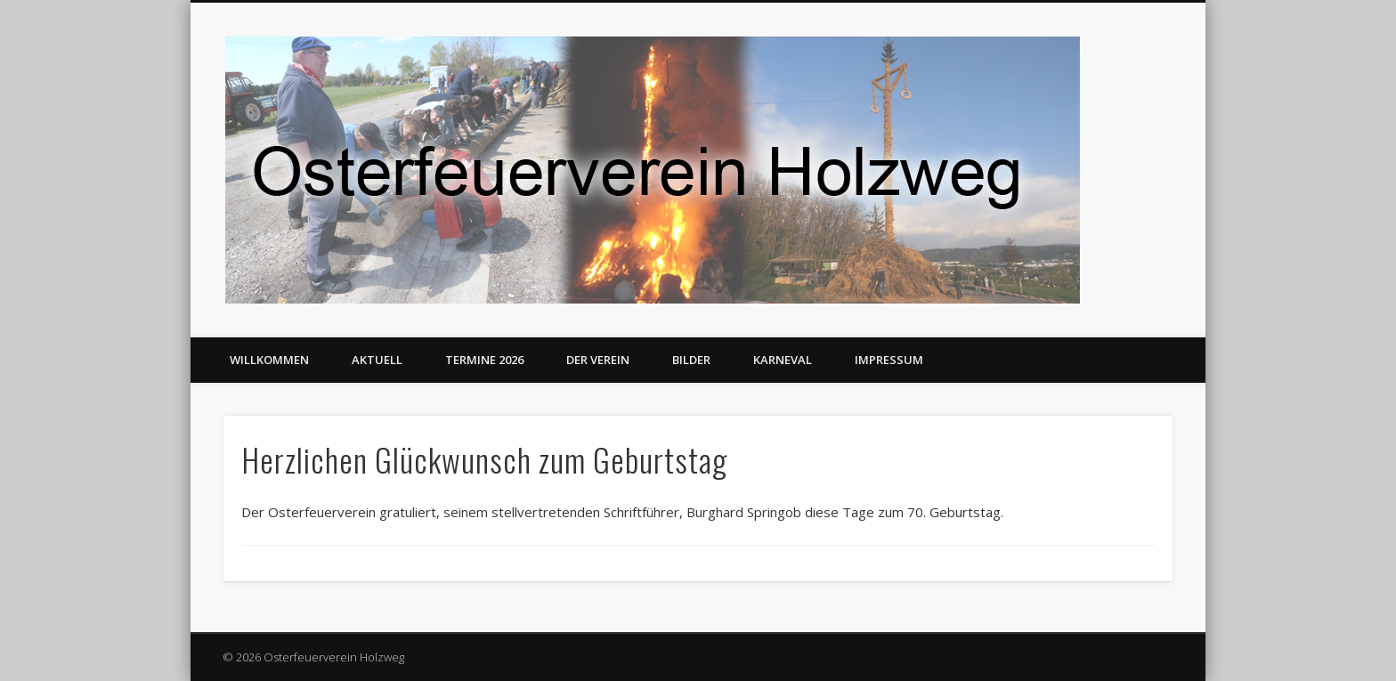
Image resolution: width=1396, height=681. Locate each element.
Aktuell (377, 360)
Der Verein (597, 360)
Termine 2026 (484, 360)
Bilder (691, 360)
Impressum (889, 360)
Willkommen (269, 360)
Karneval (782, 360)
